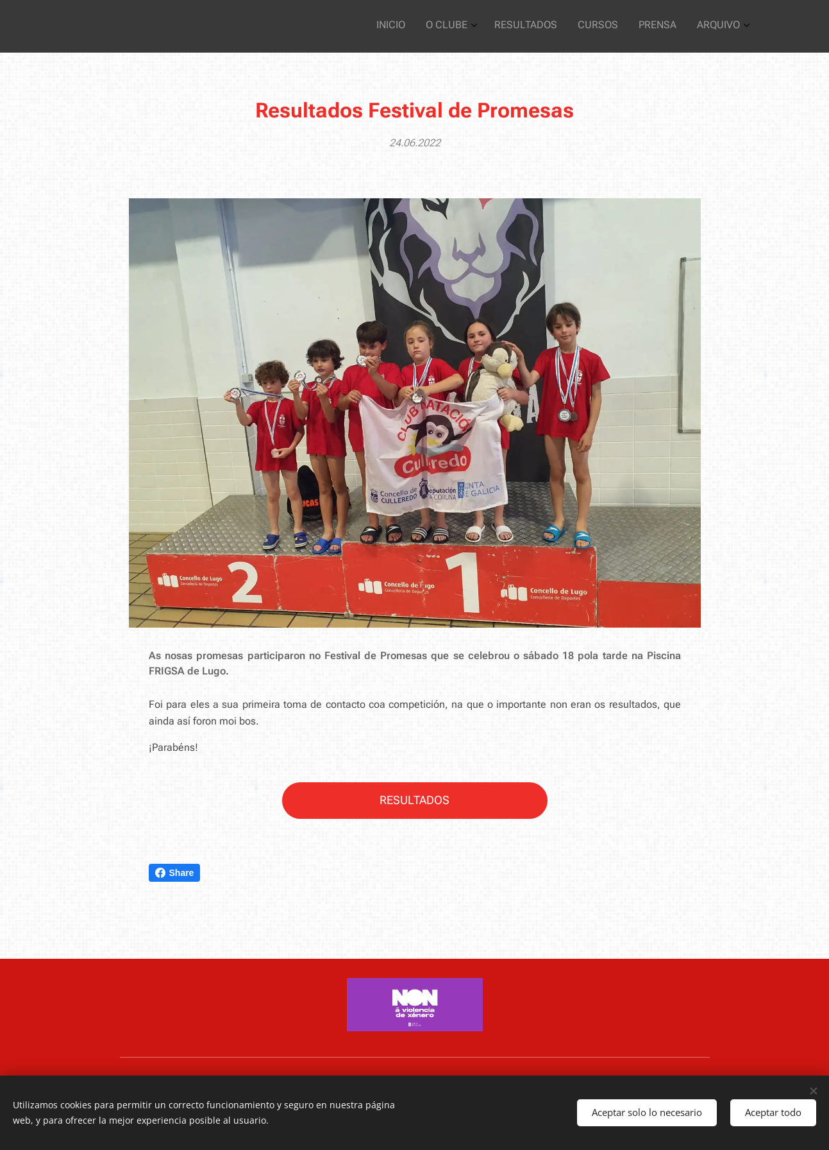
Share (174, 873)
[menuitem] (634, 26)
